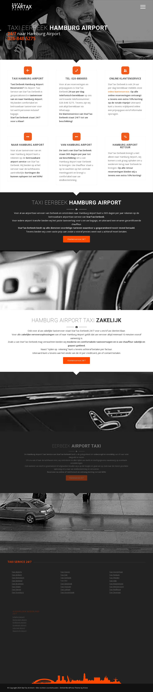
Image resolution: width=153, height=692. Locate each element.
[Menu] (142, 6)
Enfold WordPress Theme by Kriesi (74, 688)
